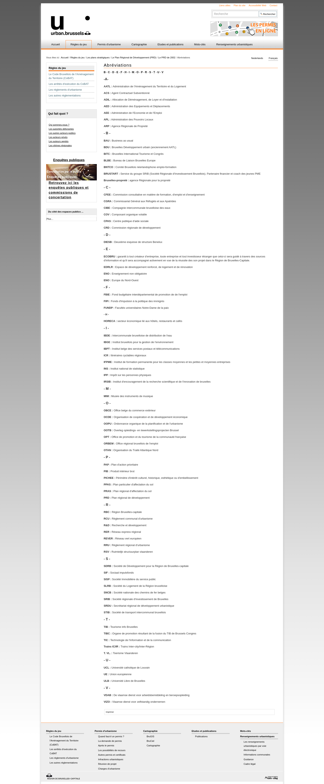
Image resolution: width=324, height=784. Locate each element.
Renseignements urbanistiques (234, 44)
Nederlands (257, 58)
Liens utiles (224, 5)
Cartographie (139, 44)
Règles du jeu (79, 44)
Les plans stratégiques (98, 57)
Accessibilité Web (257, 5)
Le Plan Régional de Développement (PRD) (134, 57)
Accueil (55, 44)
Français (273, 58)
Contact (273, 5)
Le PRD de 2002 (166, 57)
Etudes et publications (170, 44)
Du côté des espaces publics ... (65, 211)
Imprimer (110, 712)
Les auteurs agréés (58, 141)
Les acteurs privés (58, 137)
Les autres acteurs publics (62, 133)
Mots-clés (200, 44)
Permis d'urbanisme (109, 44)
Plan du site (239, 5)
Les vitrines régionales (60, 145)
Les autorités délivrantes (61, 129)
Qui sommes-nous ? (59, 125)
